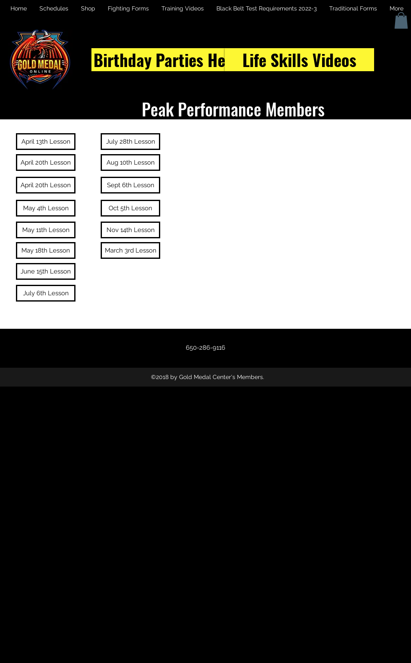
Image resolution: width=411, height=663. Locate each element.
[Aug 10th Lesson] (130, 162)
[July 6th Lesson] (45, 293)
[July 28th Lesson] (130, 141)
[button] (401, 20)
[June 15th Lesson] (45, 271)
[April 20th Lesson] (45, 162)
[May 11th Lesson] (45, 230)
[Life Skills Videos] (299, 59)
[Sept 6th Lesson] (130, 185)
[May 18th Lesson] (45, 250)
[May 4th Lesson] (45, 208)
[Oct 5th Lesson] (130, 208)
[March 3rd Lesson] (130, 250)
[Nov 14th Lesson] (130, 230)
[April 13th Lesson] (45, 141)
